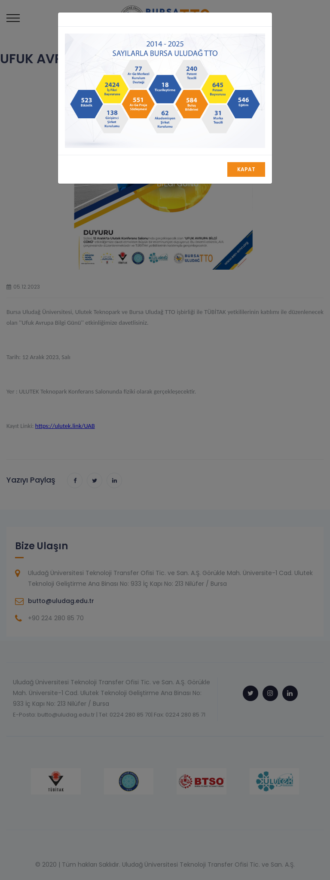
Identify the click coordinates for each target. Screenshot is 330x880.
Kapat (246, 169)
